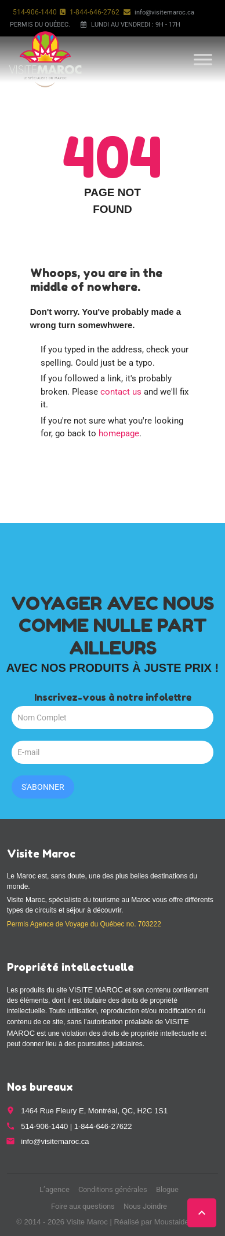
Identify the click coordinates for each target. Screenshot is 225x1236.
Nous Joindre (145, 1206)
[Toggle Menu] (203, 59)
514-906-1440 (35, 12)
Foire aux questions (83, 1206)
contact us (120, 392)
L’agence (54, 1189)
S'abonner (42, 787)
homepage (119, 433)
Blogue (167, 1189)
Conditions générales (112, 1189)
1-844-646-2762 (94, 12)
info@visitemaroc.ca (164, 12)
